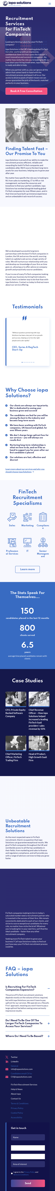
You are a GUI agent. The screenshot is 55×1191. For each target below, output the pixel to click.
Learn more (27, 569)
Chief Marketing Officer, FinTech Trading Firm (13, 757)
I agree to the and (25, 1173)
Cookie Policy (17, 1113)
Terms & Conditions (19, 1103)
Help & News (17, 1089)
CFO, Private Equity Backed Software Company (15, 713)
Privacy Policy (17, 1108)
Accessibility (16, 1117)
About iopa (16, 1094)
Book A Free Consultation (26, 91)
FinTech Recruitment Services (24, 1084)
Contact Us (16, 1098)
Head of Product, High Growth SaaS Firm (38, 757)
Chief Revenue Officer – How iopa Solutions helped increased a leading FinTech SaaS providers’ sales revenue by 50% (38, 719)
